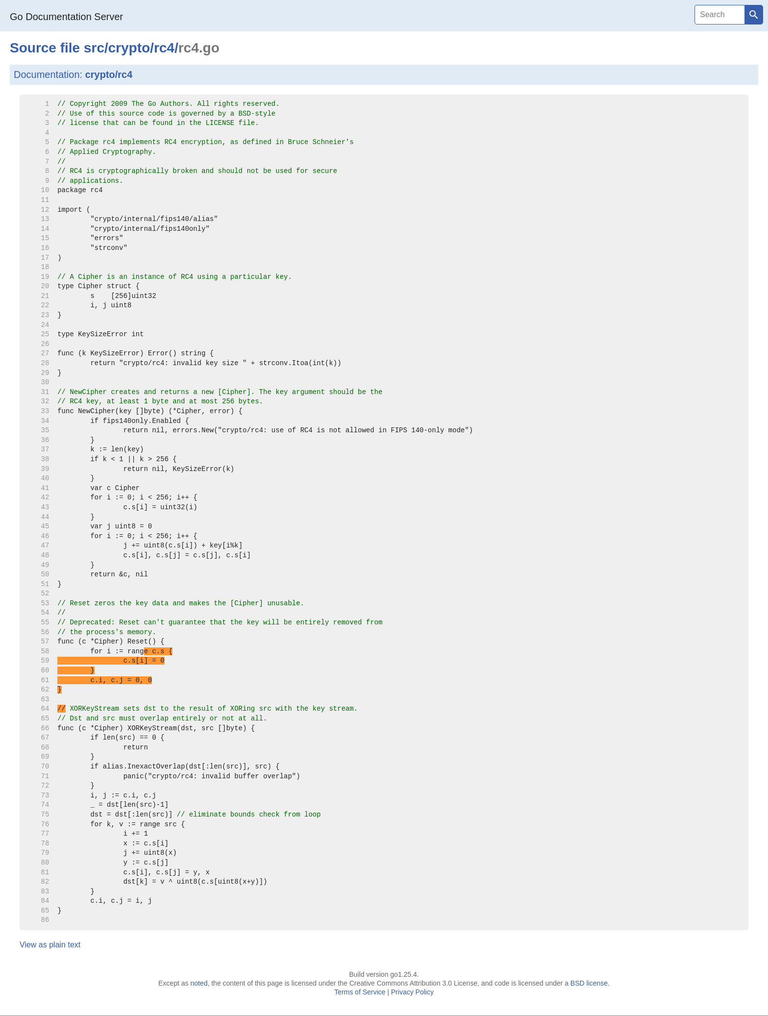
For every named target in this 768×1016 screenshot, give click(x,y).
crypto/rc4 (109, 74)
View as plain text (50, 945)
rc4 (164, 47)
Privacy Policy (412, 992)
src (94, 47)
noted (199, 983)
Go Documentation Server (66, 16)
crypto (129, 47)
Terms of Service (360, 992)
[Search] (719, 15)
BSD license (589, 983)
